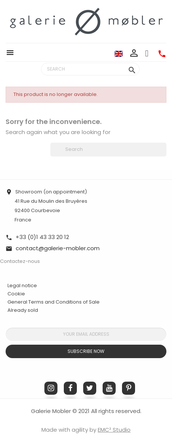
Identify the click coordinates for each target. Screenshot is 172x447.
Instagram (50, 388)
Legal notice (22, 285)
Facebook (70, 388)
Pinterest (128, 388)
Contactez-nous (20, 261)
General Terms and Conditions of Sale (53, 301)
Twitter (89, 388)
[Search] (90, 69)
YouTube (109, 388)
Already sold (22, 310)
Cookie (16, 294)
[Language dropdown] (119, 53)
